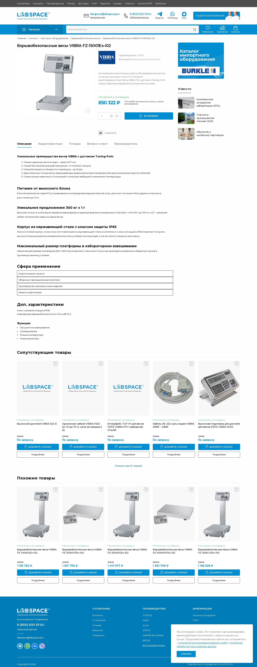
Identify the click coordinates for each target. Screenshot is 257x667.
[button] (40, 29)
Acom (146, 621)
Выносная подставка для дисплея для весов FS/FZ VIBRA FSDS (219, 421)
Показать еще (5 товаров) (128, 461)
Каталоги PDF (145, 3)
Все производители (154, 641)
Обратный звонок (139, 17)
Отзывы (117, 3)
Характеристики (50, 143)
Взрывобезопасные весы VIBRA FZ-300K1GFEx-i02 (172, 547)
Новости (130, 3)
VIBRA (148, 55)
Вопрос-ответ (97, 143)
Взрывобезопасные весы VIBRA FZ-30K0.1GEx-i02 (217, 547)
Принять (186, 654)
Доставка (83, 3)
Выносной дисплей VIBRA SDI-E (37, 419)
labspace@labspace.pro (104, 14)
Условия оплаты (202, 621)
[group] (59, 83)
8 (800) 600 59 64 (140, 14)
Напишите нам (97, 17)
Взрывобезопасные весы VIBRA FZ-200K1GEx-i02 (127, 547)
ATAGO (146, 626)
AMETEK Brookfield (153, 631)
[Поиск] (194, 29)
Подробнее (37, 450)
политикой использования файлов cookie (203, 642)
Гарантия (105, 3)
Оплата (71, 3)
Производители (55, 3)
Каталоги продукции (204, 611)
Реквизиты (98, 631)
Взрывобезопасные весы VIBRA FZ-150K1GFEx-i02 (82, 547)
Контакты (38, 3)
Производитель (126, 143)
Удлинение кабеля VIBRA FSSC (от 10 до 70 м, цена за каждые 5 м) (82, 422)
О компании (23, 3)
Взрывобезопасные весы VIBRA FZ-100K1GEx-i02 (37, 547)
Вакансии (161, 3)
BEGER (146, 636)
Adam (146, 616)
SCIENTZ (147, 611)
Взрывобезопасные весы (154, 59)
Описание (24, 143)
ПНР (94, 3)
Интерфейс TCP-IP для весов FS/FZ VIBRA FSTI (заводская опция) (126, 422)
